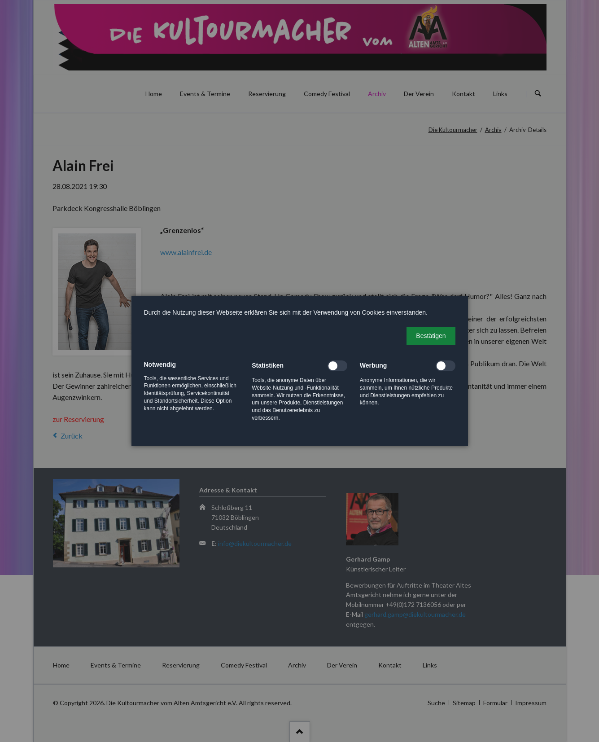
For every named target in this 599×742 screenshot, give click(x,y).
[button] (431, 336)
